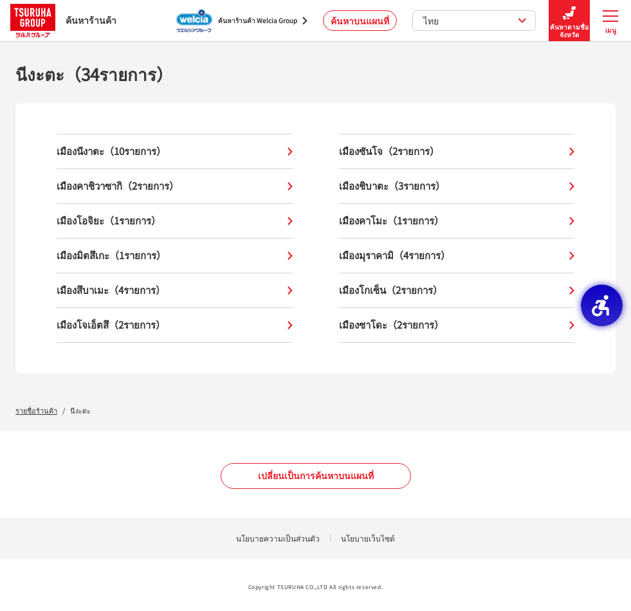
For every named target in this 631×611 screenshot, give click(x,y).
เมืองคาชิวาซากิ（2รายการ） (175, 186)
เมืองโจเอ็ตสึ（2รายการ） (175, 325)
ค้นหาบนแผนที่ (360, 20)
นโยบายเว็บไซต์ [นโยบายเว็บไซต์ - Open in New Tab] (368, 538)
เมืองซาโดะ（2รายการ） (457, 325)
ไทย (475, 20)
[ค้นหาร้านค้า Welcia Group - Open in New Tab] (241, 20)
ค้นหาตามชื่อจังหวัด (569, 21)
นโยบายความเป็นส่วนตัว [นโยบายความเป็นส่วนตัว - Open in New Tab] (278, 538)
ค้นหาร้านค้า (63, 20)
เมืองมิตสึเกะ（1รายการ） (175, 255)
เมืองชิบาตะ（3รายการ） (457, 186)
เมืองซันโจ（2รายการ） (457, 151)
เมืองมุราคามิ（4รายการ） (457, 255)
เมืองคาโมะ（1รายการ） (457, 221)
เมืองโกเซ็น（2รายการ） (457, 290)
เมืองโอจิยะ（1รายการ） (175, 221)
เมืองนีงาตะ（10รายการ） (175, 151)
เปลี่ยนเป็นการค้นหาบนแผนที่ (316, 475)
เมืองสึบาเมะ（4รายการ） (175, 290)
